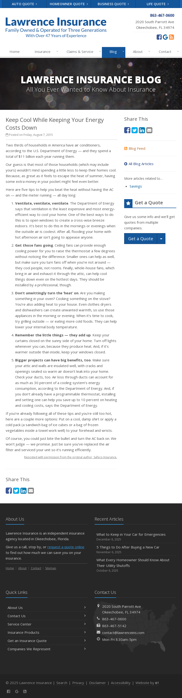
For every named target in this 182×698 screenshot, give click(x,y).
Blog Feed (134, 148)
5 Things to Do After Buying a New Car (135, 549)
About (140, 51)
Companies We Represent (47, 649)
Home (14, 51)
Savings (136, 186)
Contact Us (47, 615)
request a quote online (65, 546)
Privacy (78, 682)
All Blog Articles (139, 163)
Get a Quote (140, 238)
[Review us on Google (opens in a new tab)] (165, 37)
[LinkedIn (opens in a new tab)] (23, 490)
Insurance (45, 51)
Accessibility (121, 682)
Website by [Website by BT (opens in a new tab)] (147, 682)
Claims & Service (83, 51)
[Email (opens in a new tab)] (31, 490)
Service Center (47, 624)
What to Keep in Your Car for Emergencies (135, 537)
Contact (168, 51)
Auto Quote (24, 4)
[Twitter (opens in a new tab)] (16, 490)
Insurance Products (47, 632)
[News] (171, 37)
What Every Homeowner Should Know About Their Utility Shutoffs (135, 565)
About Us (47, 607)
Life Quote (158, 4)
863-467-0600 (114, 619)
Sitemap (50, 568)
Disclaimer (97, 682)
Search (61, 682)
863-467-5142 (114, 625)
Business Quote (113, 4)
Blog (116, 51)
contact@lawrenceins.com (123, 632)
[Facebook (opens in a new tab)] (159, 37)
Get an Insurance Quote (47, 640)
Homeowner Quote (69, 4)
